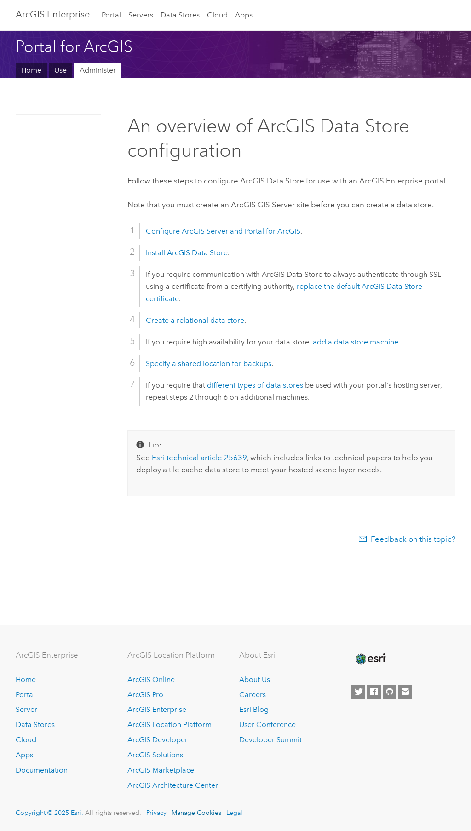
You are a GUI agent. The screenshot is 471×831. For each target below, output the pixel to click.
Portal (111, 15)
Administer (98, 70)
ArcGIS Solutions (155, 755)
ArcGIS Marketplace (160, 770)
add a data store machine (355, 342)
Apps (244, 15)
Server (26, 709)
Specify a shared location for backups (208, 363)
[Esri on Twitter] (358, 692)
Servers (140, 15)
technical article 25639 (199, 457)
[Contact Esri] (405, 692)
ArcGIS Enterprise (53, 14)
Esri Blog (254, 709)
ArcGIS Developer (157, 739)
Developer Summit (270, 739)
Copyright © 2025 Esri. (49, 812)
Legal (234, 812)
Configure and (223, 231)
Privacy (156, 812)
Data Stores (180, 15)
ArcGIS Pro (145, 694)
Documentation (42, 770)
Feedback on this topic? (413, 539)
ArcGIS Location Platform (169, 724)
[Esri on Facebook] (374, 692)
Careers (252, 694)
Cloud (217, 15)
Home (31, 70)
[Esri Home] (370, 659)
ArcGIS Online (151, 679)
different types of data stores (255, 385)
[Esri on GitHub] (389, 692)
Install (187, 252)
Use (60, 70)
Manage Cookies (196, 812)
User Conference (267, 724)
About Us (254, 679)
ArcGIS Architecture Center (172, 785)
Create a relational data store (195, 320)
